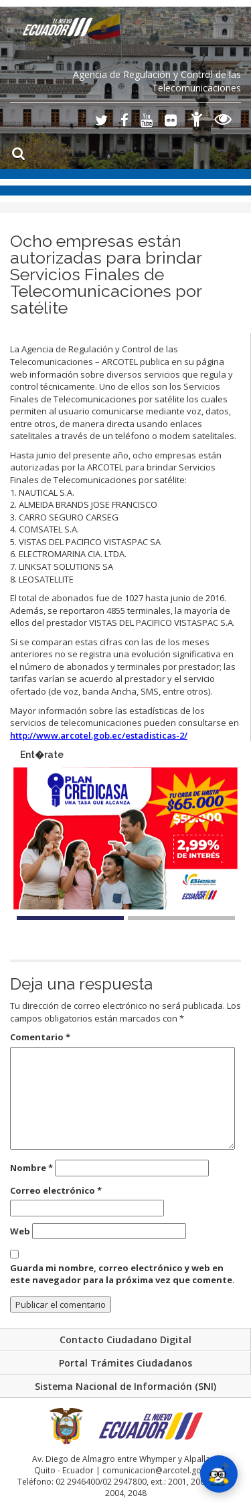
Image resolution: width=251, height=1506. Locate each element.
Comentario (40, 1037)
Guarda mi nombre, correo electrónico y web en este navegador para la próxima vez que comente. (122, 1274)
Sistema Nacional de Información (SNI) (125, 1386)
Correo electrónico (56, 1190)
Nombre (31, 1168)
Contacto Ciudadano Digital (125, 1339)
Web (20, 1231)
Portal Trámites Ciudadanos (125, 1363)
